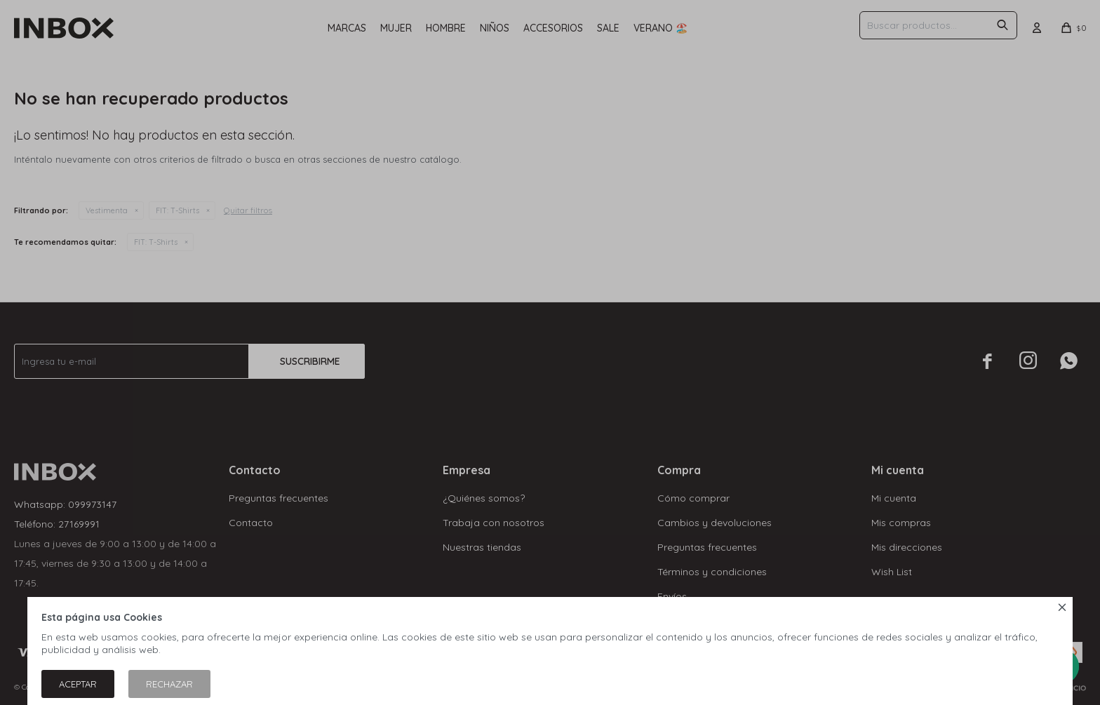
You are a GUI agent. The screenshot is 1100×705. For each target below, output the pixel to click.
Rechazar (169, 684)
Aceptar (78, 684)
